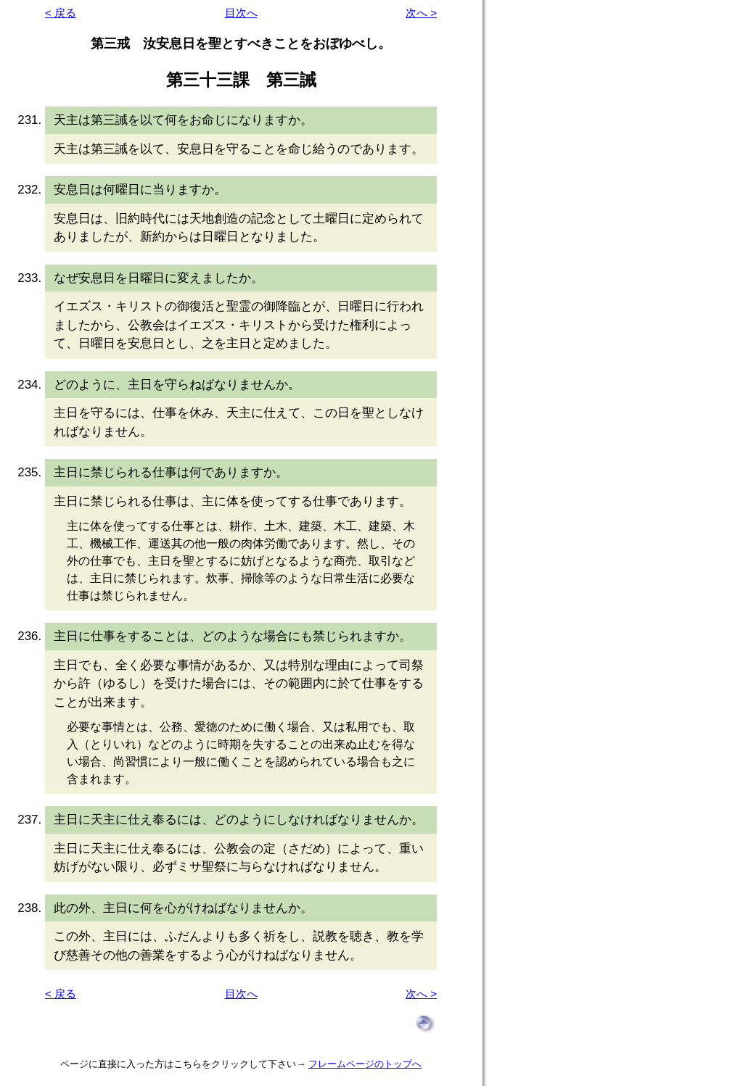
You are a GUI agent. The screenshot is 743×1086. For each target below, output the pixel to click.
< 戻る (60, 13)
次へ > (421, 13)
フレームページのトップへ (365, 1063)
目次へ (241, 13)
